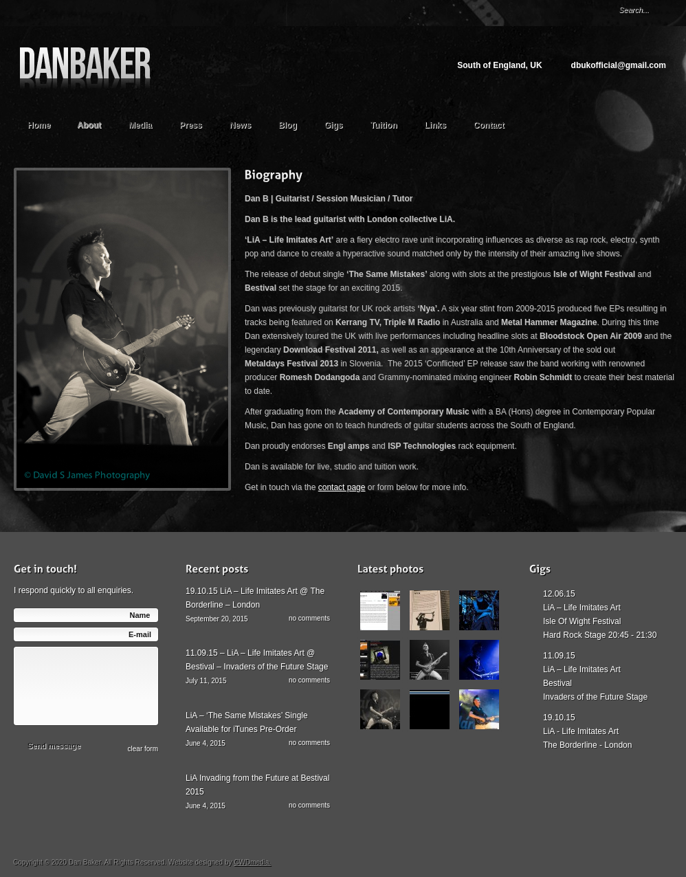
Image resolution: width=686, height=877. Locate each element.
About (95, 123)
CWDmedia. (252, 862)
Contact (489, 125)
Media (147, 123)
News (240, 125)
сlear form (143, 749)
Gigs (333, 125)
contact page (342, 487)
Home (38, 125)
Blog (287, 125)
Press (190, 125)
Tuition (390, 123)
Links (435, 125)
